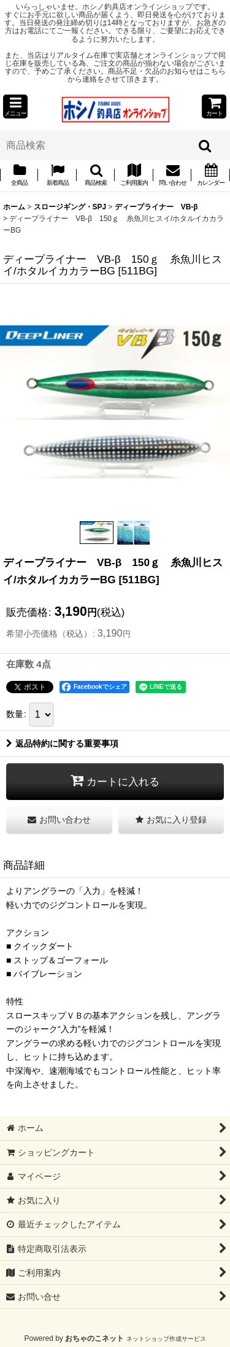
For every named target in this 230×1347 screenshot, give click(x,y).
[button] (15, 106)
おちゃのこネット (94, 1338)
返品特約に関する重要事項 (62, 743)
